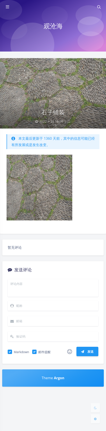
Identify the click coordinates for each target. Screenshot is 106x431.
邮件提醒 (44, 352)
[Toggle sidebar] (7, 7)
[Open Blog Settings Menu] (95, 418)
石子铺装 (53, 112)
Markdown (21, 352)
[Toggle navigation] (99, 7)
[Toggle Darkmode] (95, 407)
